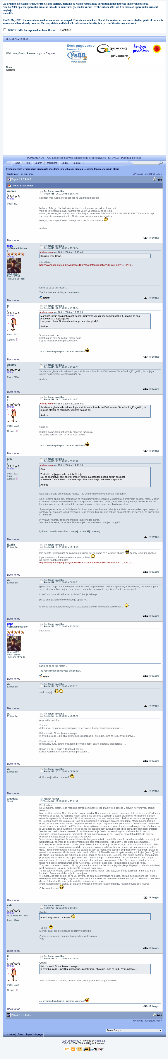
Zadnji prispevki (62, 157)
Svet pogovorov (14, 169)
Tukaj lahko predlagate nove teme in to (44, 169)
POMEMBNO (35, 157)
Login (39, 53)
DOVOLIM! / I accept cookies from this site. (32, 30)
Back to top (13, 240)
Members (52, 163)
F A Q (48, 157)
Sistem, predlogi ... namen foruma (84, 169)
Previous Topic (141, 174)
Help (27, 163)
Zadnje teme (81, 157)
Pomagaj (126, 157)
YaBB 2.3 (100, 1040)
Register (51, 53)
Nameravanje (98, 157)
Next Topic (155, 174)
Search (39, 163)
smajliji (137, 157)
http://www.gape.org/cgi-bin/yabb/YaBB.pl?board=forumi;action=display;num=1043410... (86, 265)
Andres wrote (46, 252)
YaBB (65, 1043)
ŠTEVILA (113, 157)
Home (17, 163)
